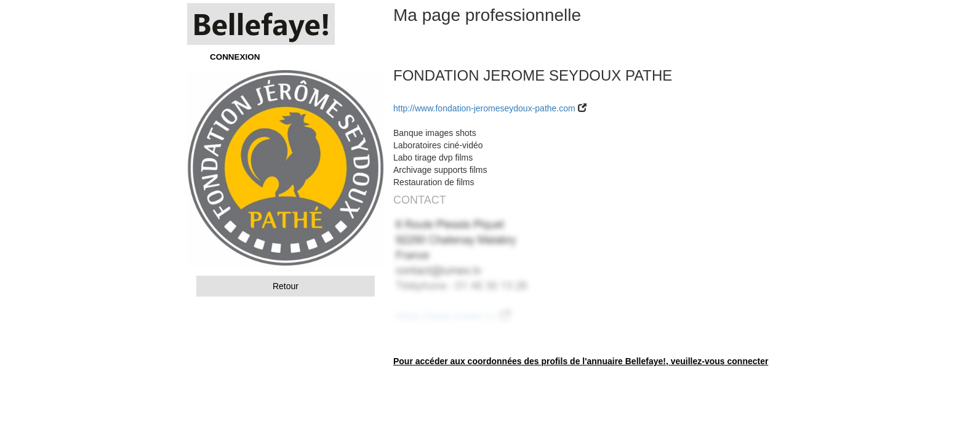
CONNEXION (235, 57)
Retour (285, 286)
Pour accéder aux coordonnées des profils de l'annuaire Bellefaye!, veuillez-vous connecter (580, 361)
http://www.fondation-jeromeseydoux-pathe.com (484, 108)
